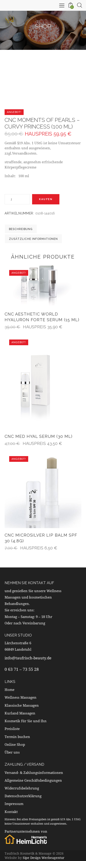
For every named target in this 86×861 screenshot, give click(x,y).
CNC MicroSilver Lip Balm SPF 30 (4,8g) (41, 538)
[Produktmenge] (17, 199)
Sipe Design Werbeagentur (43, 858)
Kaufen (46, 199)
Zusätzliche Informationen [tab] (33, 239)
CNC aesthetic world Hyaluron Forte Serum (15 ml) (42, 317)
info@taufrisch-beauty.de (28, 657)
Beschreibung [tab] (21, 229)
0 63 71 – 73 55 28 (22, 669)
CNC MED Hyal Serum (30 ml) (38, 436)
